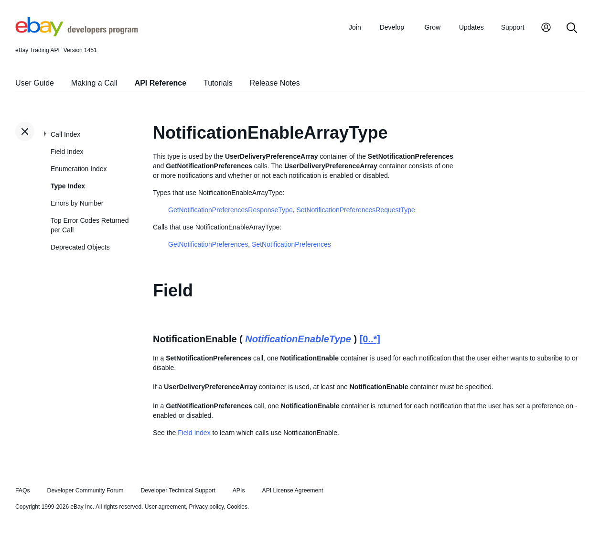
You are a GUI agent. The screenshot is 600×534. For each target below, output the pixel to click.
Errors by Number (77, 203)
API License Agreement (292, 490)
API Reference (161, 83)
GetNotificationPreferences (208, 244)
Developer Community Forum (85, 490)
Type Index (68, 186)
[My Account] (546, 28)
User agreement (165, 506)
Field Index (67, 151)
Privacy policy (206, 506)
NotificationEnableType (298, 339)
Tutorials (218, 83)
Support (513, 27)
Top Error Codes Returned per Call (90, 225)
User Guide (34, 83)
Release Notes (275, 83)
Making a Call (94, 83)
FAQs (22, 490)
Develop (392, 27)
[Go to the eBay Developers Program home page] (76, 34)
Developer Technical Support (177, 490)
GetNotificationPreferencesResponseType (230, 210)
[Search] (572, 28)
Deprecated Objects (80, 247)
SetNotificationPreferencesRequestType (355, 210)
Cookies (237, 506)
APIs (239, 490)
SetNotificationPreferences (291, 244)
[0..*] (370, 339)
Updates (471, 27)
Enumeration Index (79, 169)
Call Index (65, 134)
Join (355, 27)
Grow (432, 27)
